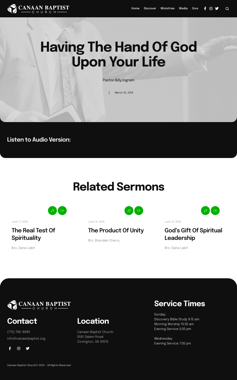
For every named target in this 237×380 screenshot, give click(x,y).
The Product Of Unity (116, 231)
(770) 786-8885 (18, 332)
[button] (227, 8)
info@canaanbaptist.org (26, 338)
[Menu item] (135, 8)
